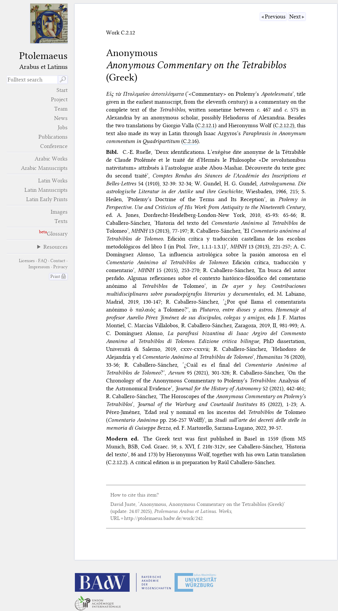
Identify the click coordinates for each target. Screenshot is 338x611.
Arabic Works (51, 158)
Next (295, 16)
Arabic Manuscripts (44, 168)
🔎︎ (62, 79)
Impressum (39, 266)
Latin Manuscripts (46, 190)
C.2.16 (190, 141)
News (61, 118)
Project (59, 99)
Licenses (27, 260)
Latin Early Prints (47, 199)
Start (62, 90)
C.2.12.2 (284, 125)
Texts (61, 221)
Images (59, 211)
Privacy (60, 266)
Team (61, 108)
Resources (55, 246)
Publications (53, 136)
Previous (275, 16)
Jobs (63, 127)
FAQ (42, 260)
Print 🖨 (58, 276)
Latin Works (53, 180)
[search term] (32, 80)
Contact (57, 260)
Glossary (57, 233)
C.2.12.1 (206, 125)
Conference (54, 146)
